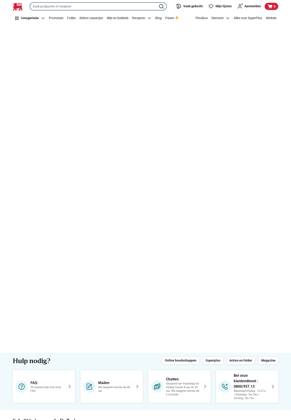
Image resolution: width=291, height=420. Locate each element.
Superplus (213, 360)
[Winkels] (271, 18)
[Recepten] (141, 18)
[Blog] (158, 18)
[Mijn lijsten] (219, 6)
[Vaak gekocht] (189, 6)
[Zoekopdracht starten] (161, 6)
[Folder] (71, 18)
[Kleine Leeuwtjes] (91, 18)
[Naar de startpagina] (17, 6)
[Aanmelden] (249, 6)
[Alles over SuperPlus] (248, 18)
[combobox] (98, 6)
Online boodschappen (180, 360)
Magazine (268, 360)
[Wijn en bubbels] (117, 18)
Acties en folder (240, 360)
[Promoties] (56, 18)
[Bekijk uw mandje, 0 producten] (271, 6)
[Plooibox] (202, 18)
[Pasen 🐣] (172, 18)
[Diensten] (221, 18)
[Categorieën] (30, 18)
